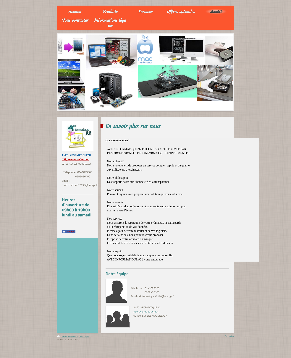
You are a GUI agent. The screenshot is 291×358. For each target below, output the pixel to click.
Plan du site (84, 336)
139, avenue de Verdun (75, 159)
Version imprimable (67, 336)
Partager (69, 231)
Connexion (229, 336)
